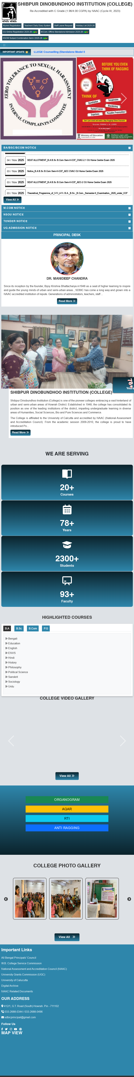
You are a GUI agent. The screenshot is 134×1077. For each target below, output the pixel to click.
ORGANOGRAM (67, 798)
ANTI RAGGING (66, 827)
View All (12, 199)
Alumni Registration (12, 25)
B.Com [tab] (33, 627)
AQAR (67, 808)
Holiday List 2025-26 (85, 25)
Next (128, 897)
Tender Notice (15, 221)
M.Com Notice (14, 208)
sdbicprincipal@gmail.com (18, 1016)
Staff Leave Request (63, 25)
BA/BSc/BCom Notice (19, 148)
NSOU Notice (13, 214)
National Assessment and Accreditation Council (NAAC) (34, 967)
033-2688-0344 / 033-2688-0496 (22, 1010)
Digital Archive (9, 984)
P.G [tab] (46, 627)
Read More (67, 301)
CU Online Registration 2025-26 (20, 32)
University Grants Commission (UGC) (23, 973)
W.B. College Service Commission (21, 962)
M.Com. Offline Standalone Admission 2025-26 (64, 32)
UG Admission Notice (20, 228)
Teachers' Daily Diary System (37, 25)
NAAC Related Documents (17, 990)
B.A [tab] (7, 627)
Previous (5, 897)
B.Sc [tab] (19, 627)
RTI (67, 817)
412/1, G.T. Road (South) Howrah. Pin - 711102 (30, 1005)
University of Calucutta (14, 978)
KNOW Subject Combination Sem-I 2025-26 (25, 38)
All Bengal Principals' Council (18, 956)
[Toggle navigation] (4, 45)
